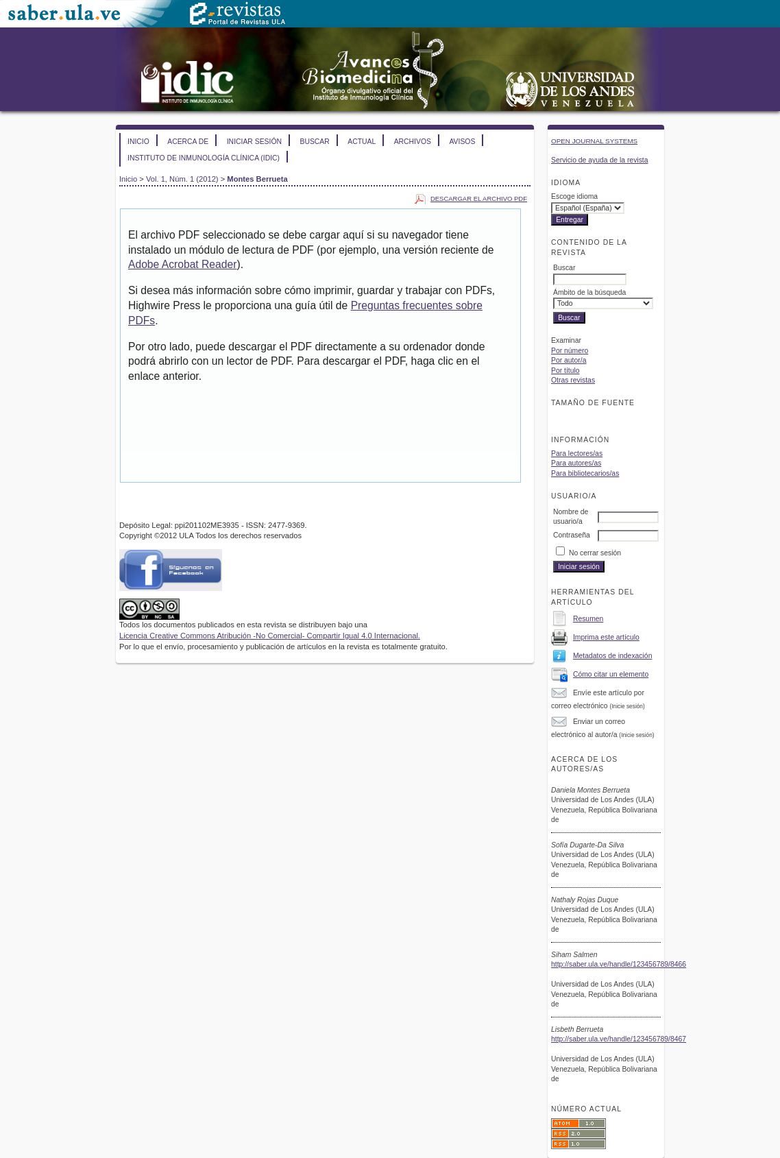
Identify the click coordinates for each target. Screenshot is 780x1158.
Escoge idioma (574, 196)
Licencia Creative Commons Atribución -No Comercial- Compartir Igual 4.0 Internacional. (269, 635)
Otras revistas (573, 380)
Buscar (314, 141)
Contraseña (571, 535)
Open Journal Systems (594, 141)
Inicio (138, 141)
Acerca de (187, 141)
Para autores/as (576, 463)
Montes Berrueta (257, 179)
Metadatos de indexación (613, 656)
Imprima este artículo (606, 637)
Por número (569, 350)
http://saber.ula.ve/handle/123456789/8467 (618, 1039)
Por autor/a (568, 360)
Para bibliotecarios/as (585, 473)
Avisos (462, 141)
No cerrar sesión (595, 553)
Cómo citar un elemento (610, 674)
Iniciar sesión (254, 141)
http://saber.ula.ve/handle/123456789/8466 (618, 964)
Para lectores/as (576, 453)
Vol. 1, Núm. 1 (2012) (182, 179)
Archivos (412, 141)
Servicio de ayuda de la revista (599, 160)
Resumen (588, 619)
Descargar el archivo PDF (478, 198)
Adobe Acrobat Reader (182, 264)
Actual (362, 141)
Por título (565, 370)
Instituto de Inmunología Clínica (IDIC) (203, 158)
